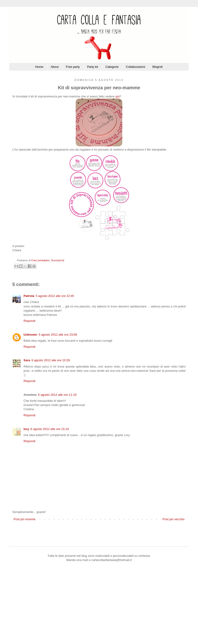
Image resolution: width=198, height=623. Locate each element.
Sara (27, 360)
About (54, 67)
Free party (73, 67)
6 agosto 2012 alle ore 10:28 (50, 360)
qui (117, 96)
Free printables (40, 260)
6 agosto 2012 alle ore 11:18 (57, 394)
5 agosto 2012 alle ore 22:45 (55, 296)
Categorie (112, 67)
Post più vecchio (173, 519)
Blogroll (158, 67)
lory (26, 429)
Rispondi (29, 321)
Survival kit (57, 260)
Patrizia (29, 296)
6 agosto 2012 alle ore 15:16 (50, 429)
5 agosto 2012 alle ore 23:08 (58, 334)
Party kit (92, 67)
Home (39, 67)
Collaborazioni (135, 67)
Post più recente (24, 519)
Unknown (30, 334)
